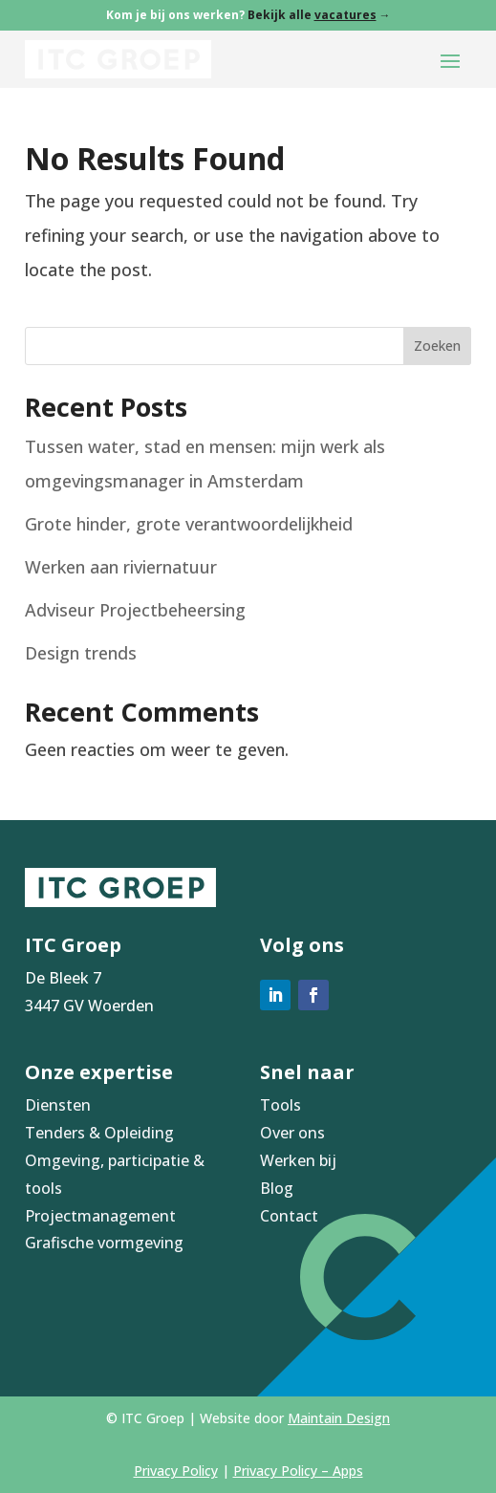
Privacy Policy (176, 1470)
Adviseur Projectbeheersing (135, 609)
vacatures (345, 15)
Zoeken (437, 345)
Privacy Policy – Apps (298, 1470)
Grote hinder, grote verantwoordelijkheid (189, 523)
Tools (280, 1104)
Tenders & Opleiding (99, 1132)
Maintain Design (339, 1418)
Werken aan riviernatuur (121, 566)
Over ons (292, 1132)
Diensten (58, 1104)
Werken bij (298, 1160)
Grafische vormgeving (104, 1242)
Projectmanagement (100, 1215)
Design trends (81, 652)
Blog (276, 1188)
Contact (289, 1215)
